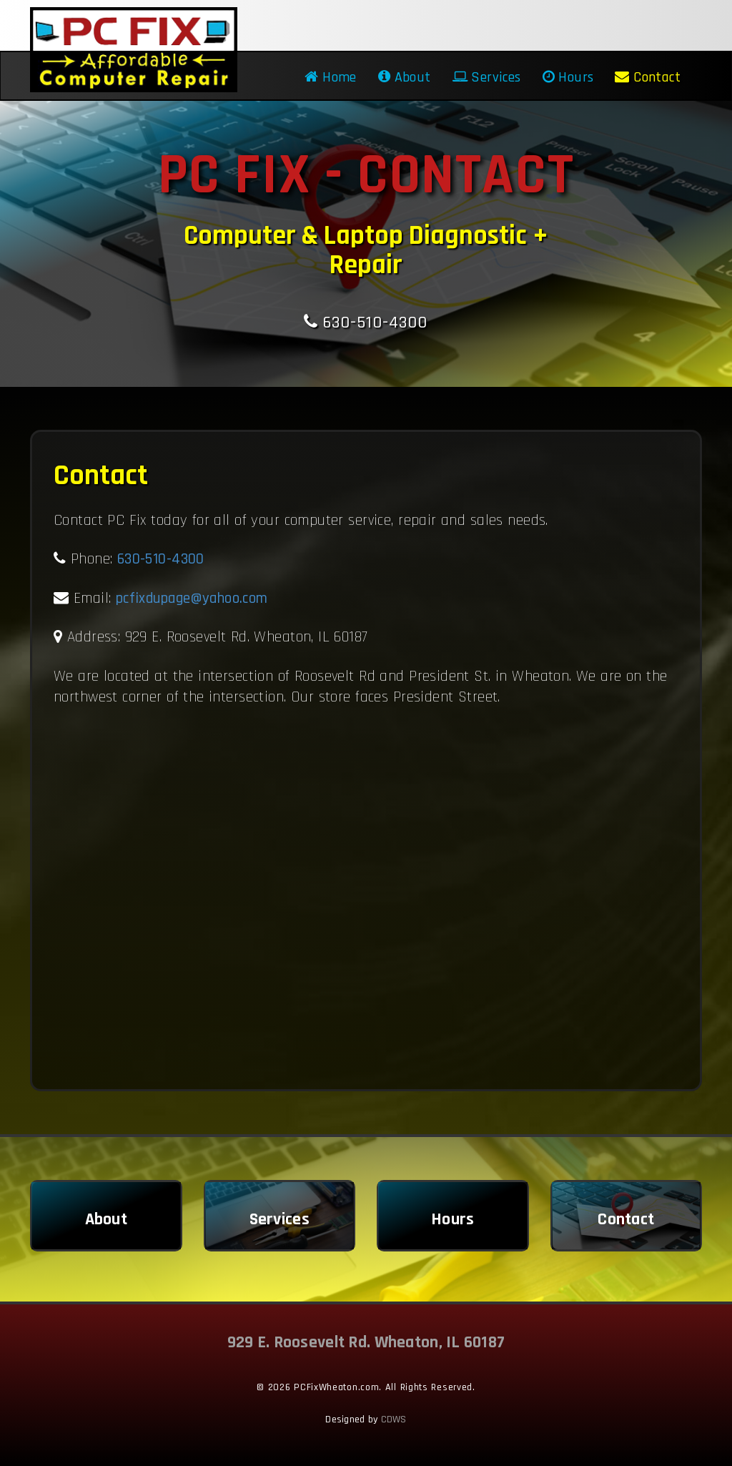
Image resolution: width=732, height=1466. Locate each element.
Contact (648, 77)
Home (330, 77)
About (404, 77)
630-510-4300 (365, 322)
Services (486, 77)
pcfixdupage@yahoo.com (192, 598)
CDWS (394, 1419)
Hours (568, 77)
